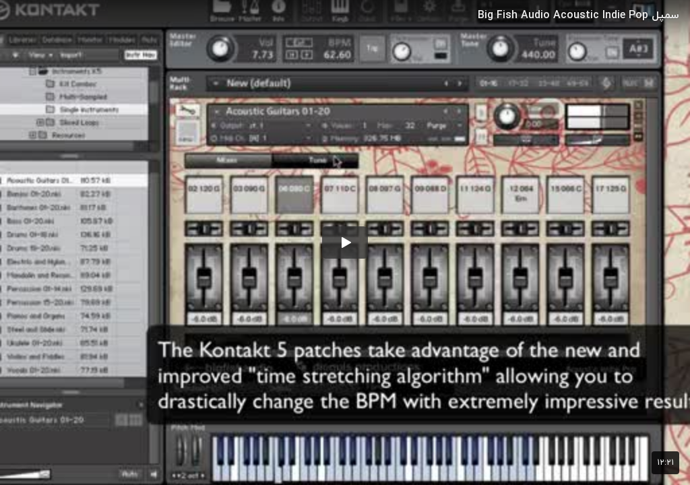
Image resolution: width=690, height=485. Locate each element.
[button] (345, 242)
